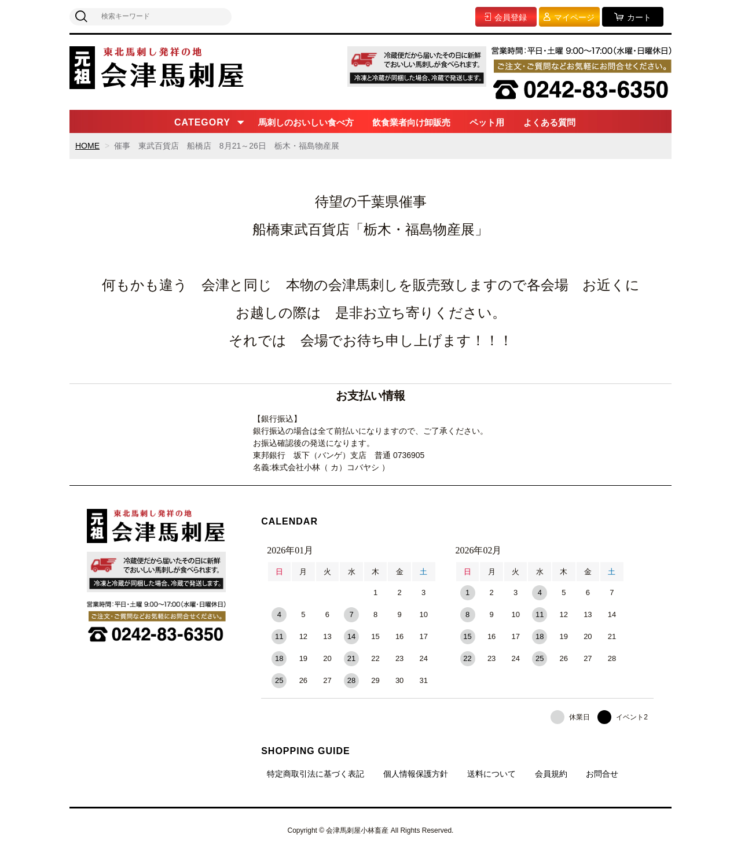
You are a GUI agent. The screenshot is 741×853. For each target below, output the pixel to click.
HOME (87, 145)
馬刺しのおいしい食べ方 (306, 122)
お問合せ (602, 774)
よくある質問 (549, 122)
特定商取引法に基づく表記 (315, 774)
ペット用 (486, 122)
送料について (491, 774)
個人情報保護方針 (415, 774)
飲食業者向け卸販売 (411, 122)
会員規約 (551, 774)
